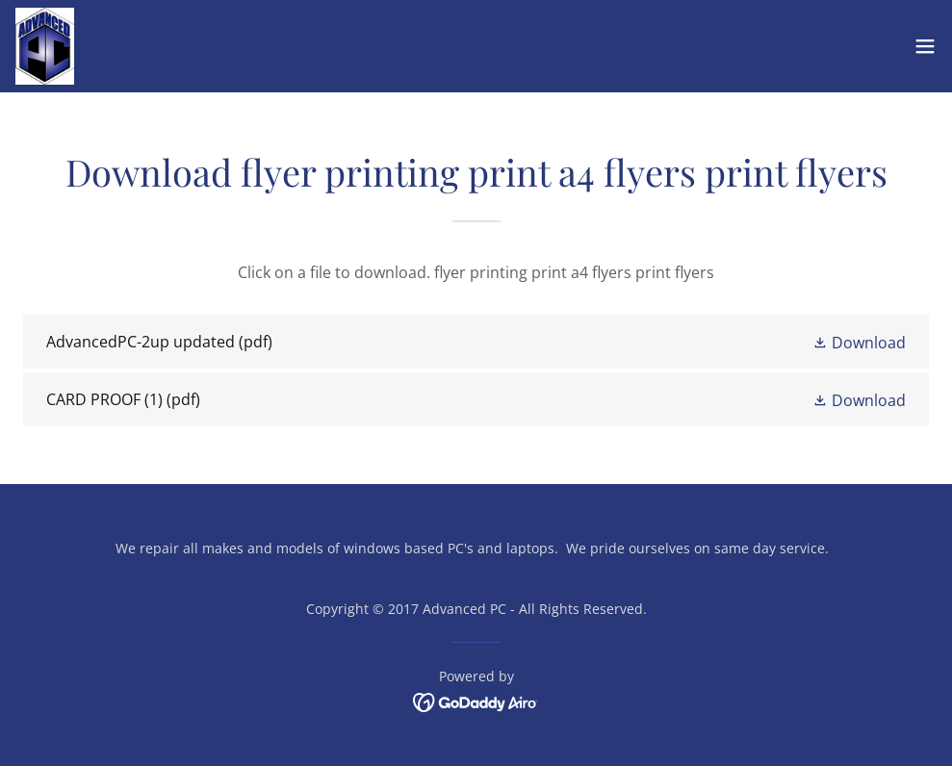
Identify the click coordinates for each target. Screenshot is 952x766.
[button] (925, 46)
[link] (44, 46)
